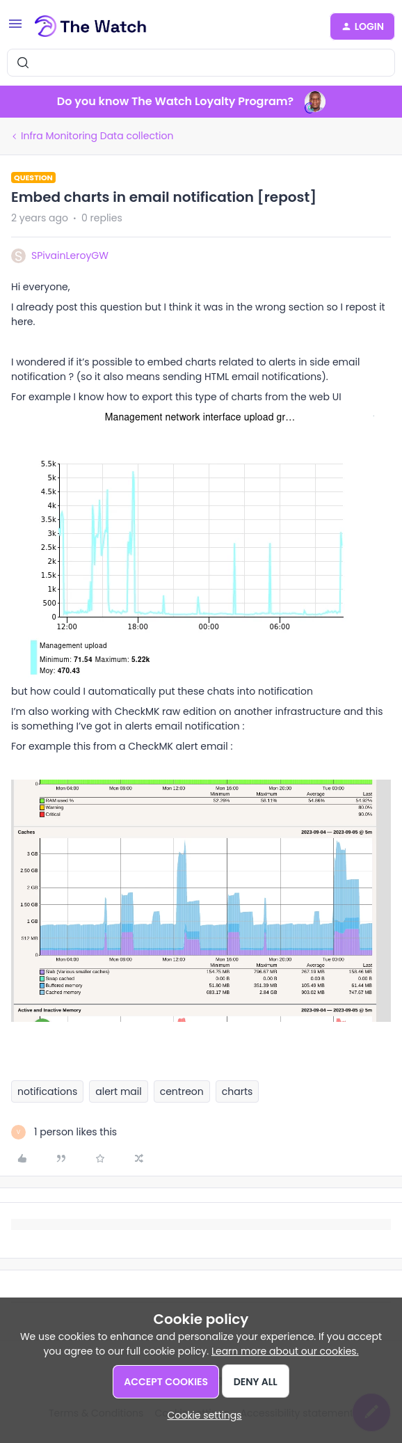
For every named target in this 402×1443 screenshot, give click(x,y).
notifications (47, 1091)
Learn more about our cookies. (285, 1351)
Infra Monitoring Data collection (97, 136)
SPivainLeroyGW (69, 255)
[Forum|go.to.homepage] (91, 26)
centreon (182, 1091)
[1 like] (64, 1132)
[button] (15, 29)
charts (237, 1091)
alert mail (118, 1091)
